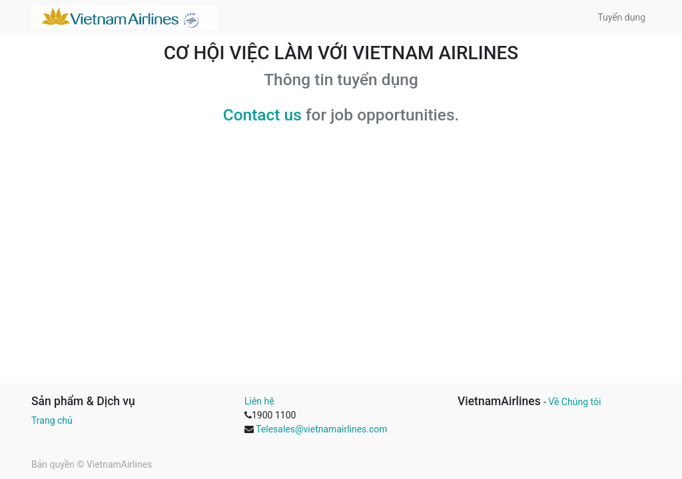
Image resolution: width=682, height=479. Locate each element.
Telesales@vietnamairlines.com (321, 429)
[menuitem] (621, 17)
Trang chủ (52, 420)
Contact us (262, 114)
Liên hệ (259, 401)
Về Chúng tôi (574, 402)
